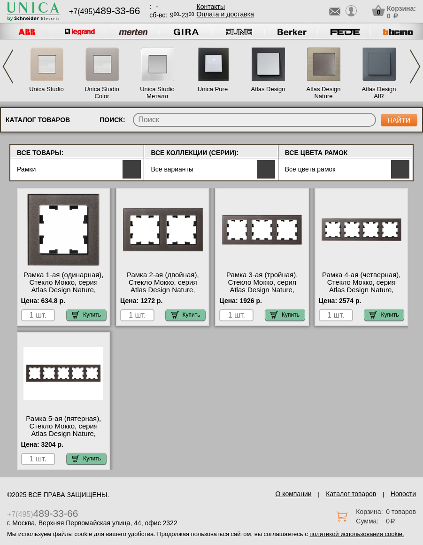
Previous (8, 66)
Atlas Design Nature (324, 93)
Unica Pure (213, 89)
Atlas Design (268, 89)
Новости (403, 494)
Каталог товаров (351, 494)
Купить (86, 315)
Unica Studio (46, 89)
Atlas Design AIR (379, 93)
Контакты (211, 6)
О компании (293, 494)
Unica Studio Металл (157, 93)
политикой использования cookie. (356, 533)
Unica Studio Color (102, 93)
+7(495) (104, 12)
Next (415, 66)
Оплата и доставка (225, 14)
